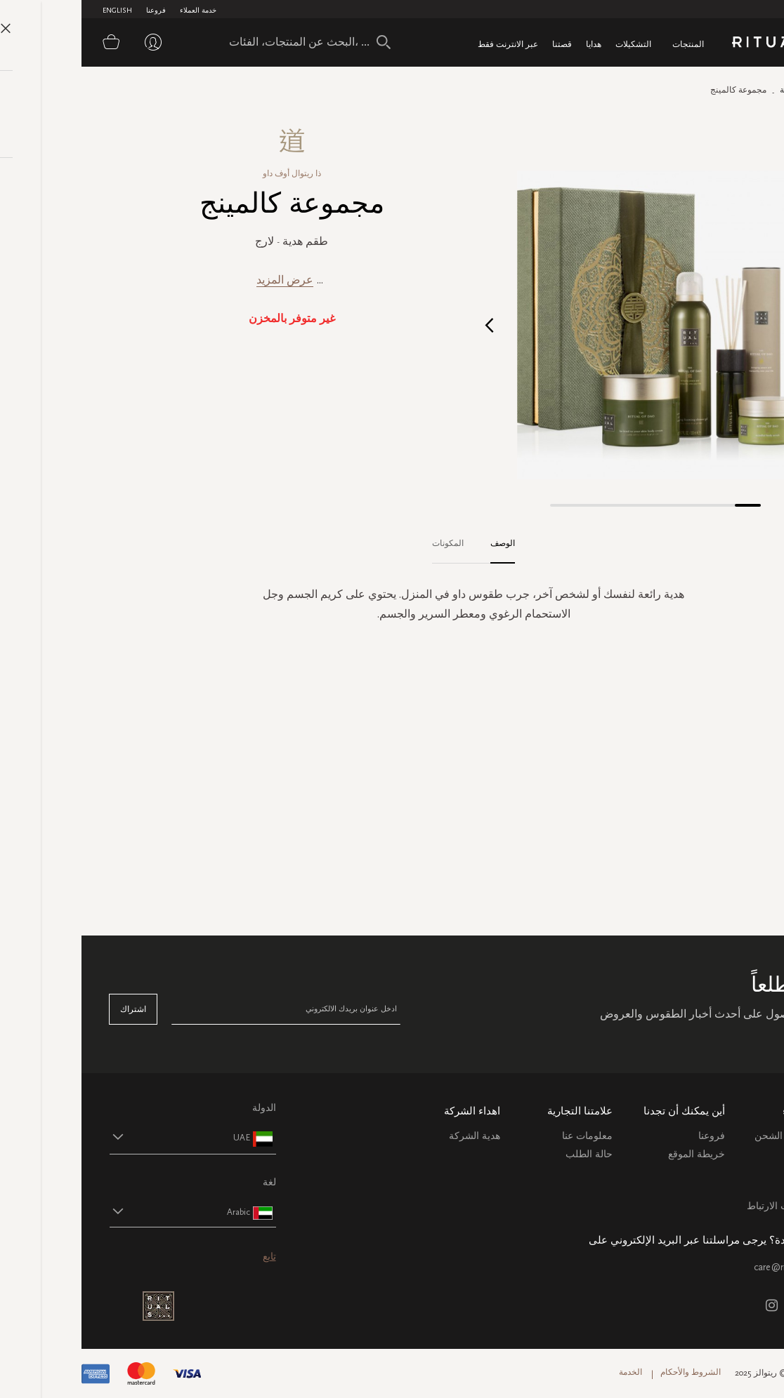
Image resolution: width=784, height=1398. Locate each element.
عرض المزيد (203, 279)
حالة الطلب (507, 1154)
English (36, 10)
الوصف (421, 543)
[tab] (414, 544)
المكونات (366, 543)
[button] (408, 324)
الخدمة (549, 1372)
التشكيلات (552, 44)
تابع (188, 1257)
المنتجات (606, 44)
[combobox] (221, 42)
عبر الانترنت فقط (426, 44)
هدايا (512, 44)
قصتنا (480, 44)
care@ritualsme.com (714, 1267)
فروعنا (74, 10)
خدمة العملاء (116, 10)
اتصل (745, 1188)
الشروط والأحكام (609, 1372)
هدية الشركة (393, 1136)
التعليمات (737, 1170)
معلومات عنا (506, 1136)
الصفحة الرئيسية (727, 90)
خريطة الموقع (615, 1154)
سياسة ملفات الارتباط (710, 1206)
